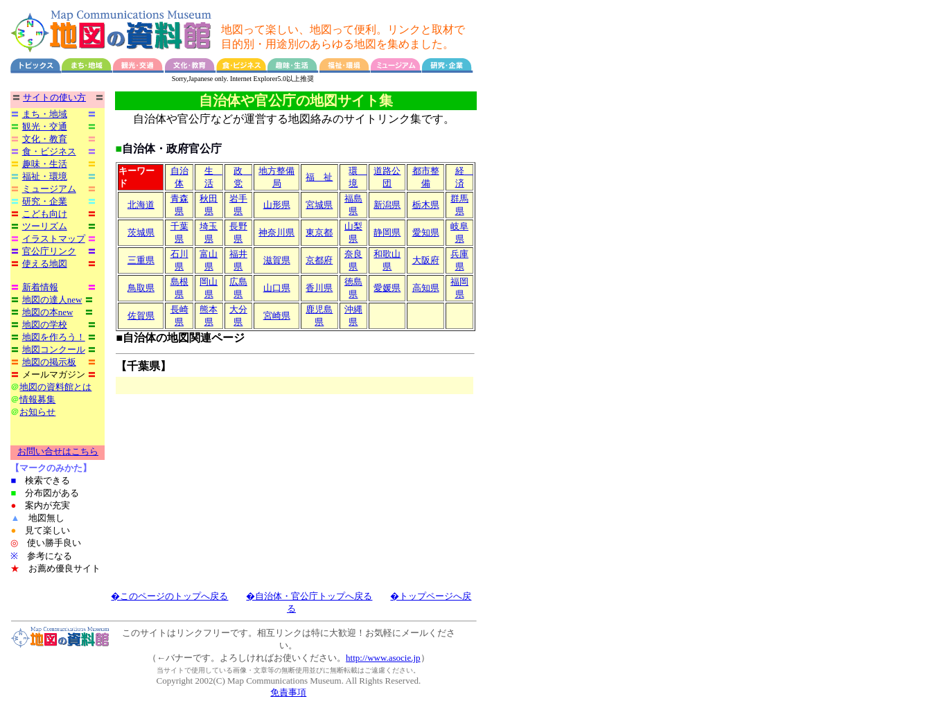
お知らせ (37, 412)
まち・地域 (44, 114)
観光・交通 (44, 126)
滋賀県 (276, 261)
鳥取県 (141, 288)
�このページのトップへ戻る (169, 597)
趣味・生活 (44, 164)
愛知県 (425, 233)
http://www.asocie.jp (383, 658)
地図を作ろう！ (53, 337)
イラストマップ (53, 238)
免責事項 (288, 693)
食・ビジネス (49, 151)
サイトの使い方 (54, 97)
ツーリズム (44, 226)
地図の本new (47, 312)
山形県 (276, 205)
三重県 (141, 261)
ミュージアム (49, 189)
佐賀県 (141, 316)
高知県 (425, 288)
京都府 (319, 261)
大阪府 (425, 261)
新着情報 (40, 287)
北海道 (141, 205)
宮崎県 (276, 316)
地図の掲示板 (49, 362)
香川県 (319, 288)
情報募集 (37, 399)
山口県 (276, 288)
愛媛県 (387, 288)
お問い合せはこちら (57, 452)
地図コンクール (53, 349)
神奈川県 (276, 233)
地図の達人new (52, 299)
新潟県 (387, 205)
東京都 (319, 233)
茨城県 (141, 233)
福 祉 (319, 177)
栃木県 (425, 205)
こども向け (44, 213)
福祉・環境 (44, 176)
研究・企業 (44, 201)
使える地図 (44, 263)
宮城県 (319, 205)
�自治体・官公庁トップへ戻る (309, 597)
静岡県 (387, 233)
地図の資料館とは (55, 387)
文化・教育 (44, 139)
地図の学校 (44, 324)
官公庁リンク (49, 251)
